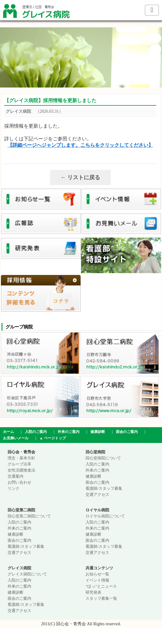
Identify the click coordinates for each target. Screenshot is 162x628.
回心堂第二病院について (29, 516)
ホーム (8, 432)
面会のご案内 (127, 432)
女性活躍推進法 (21, 470)
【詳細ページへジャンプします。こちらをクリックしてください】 (80, 145)
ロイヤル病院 (97, 510)
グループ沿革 (19, 464)
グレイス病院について (27, 574)
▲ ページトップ (52, 438)
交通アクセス (97, 494)
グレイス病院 (19, 568)
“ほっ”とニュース (101, 586)
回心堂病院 (95, 452)
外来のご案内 (68, 432)
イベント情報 (97, 580)
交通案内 (15, 476)
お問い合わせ (19, 482)
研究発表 (93, 592)
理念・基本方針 (21, 458)
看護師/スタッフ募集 (104, 488)
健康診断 (97, 432)
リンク (13, 488)
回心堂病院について (103, 458)
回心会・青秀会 (21, 452)
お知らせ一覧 (97, 574)
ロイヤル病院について (105, 516)
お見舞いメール (16, 438)
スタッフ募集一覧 (101, 598)
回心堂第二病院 (21, 510)
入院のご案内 (36, 432)
